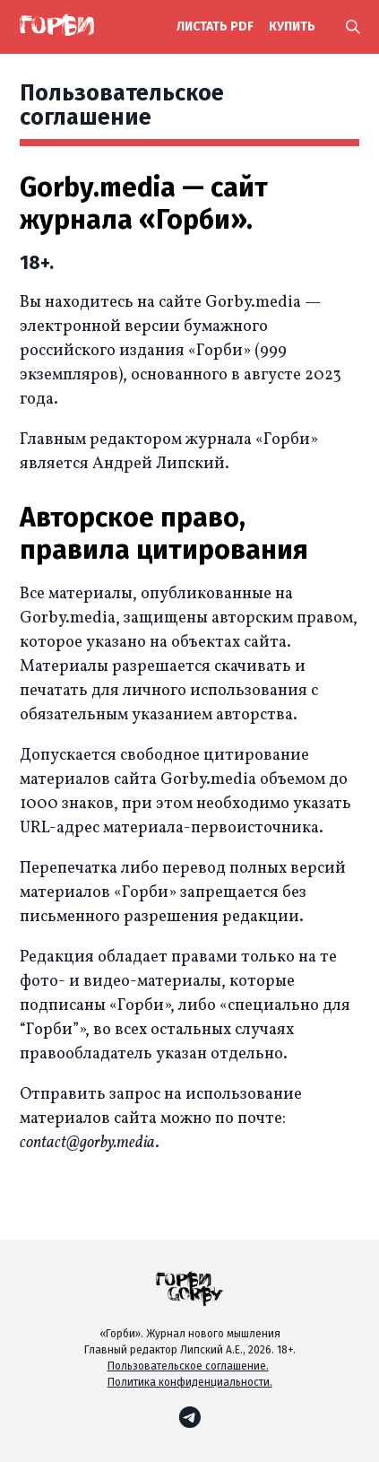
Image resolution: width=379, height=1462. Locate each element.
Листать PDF (215, 26)
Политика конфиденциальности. (190, 1382)
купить (292, 26)
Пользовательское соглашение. (188, 1366)
